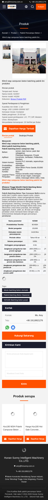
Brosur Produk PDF (18, 99)
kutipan (41, 7)
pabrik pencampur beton (30, 33)
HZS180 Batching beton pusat (16, 300)
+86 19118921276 (37, 2)
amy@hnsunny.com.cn (12, 2)
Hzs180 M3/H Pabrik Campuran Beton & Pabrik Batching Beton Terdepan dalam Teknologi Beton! (12, 428)
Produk (14, 33)
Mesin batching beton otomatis (16, 290)
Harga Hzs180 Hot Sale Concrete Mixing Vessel (34, 428)
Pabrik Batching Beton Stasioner (17, 295)
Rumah (5, 33)
